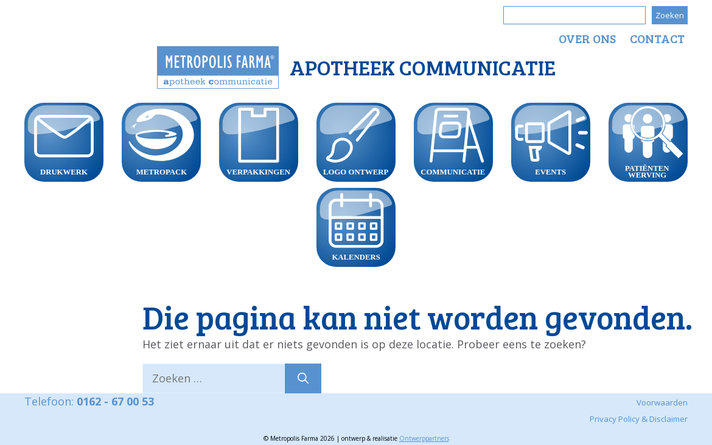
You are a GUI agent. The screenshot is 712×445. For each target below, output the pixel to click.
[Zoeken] (303, 378)
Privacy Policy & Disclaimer (639, 418)
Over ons (587, 38)
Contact (657, 38)
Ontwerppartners (424, 438)
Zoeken (669, 15)
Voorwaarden (662, 402)
